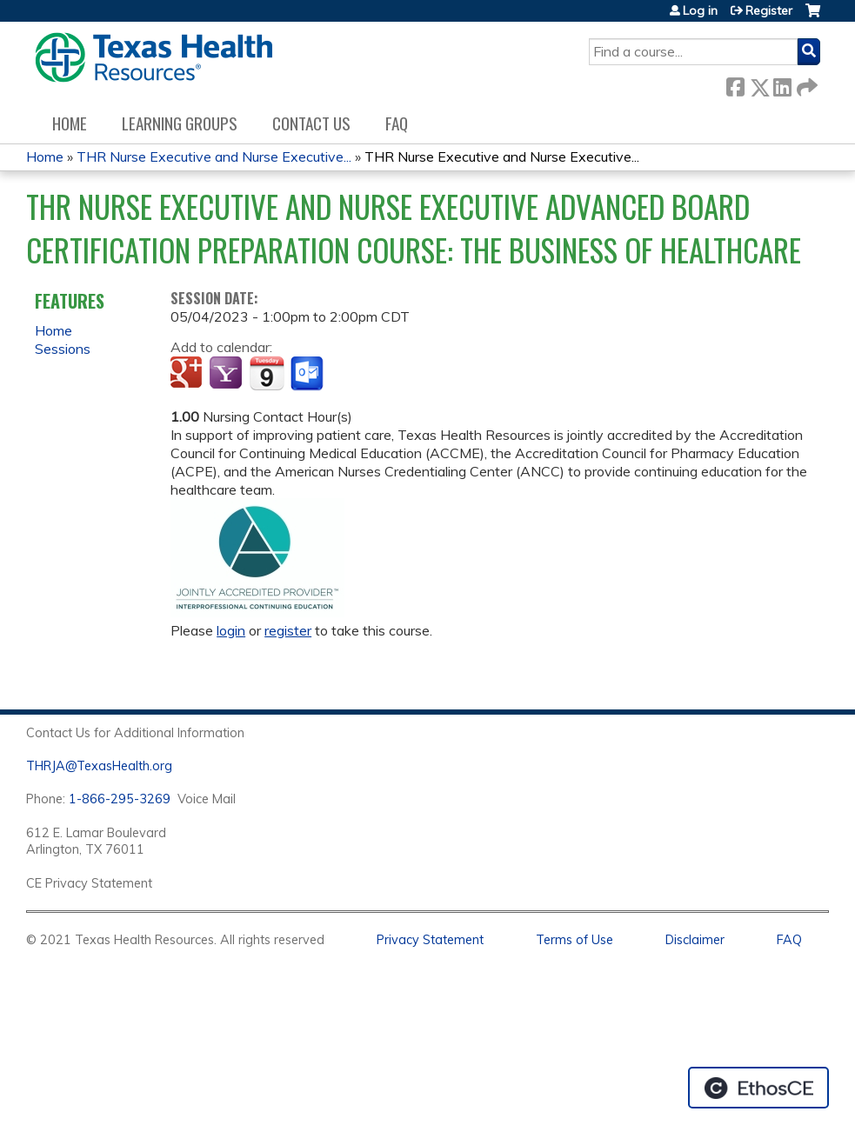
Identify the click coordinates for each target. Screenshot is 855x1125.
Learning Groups (179, 123)
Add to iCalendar (266, 373)
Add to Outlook (308, 373)
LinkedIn (782, 84)
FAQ (396, 123)
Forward (805, 84)
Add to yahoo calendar (227, 373)
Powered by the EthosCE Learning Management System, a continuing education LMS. (758, 1087)
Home (69, 123)
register (287, 630)
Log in (700, 10)
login (231, 630)
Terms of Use (574, 940)
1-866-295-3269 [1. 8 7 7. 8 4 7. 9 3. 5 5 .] (119, 799)
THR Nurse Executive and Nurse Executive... (214, 156)
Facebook (735, 84)
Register (768, 10)
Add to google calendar (188, 373)
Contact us (311, 123)
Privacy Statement (430, 940)
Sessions (62, 348)
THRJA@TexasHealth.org (99, 766)
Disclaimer (695, 940)
